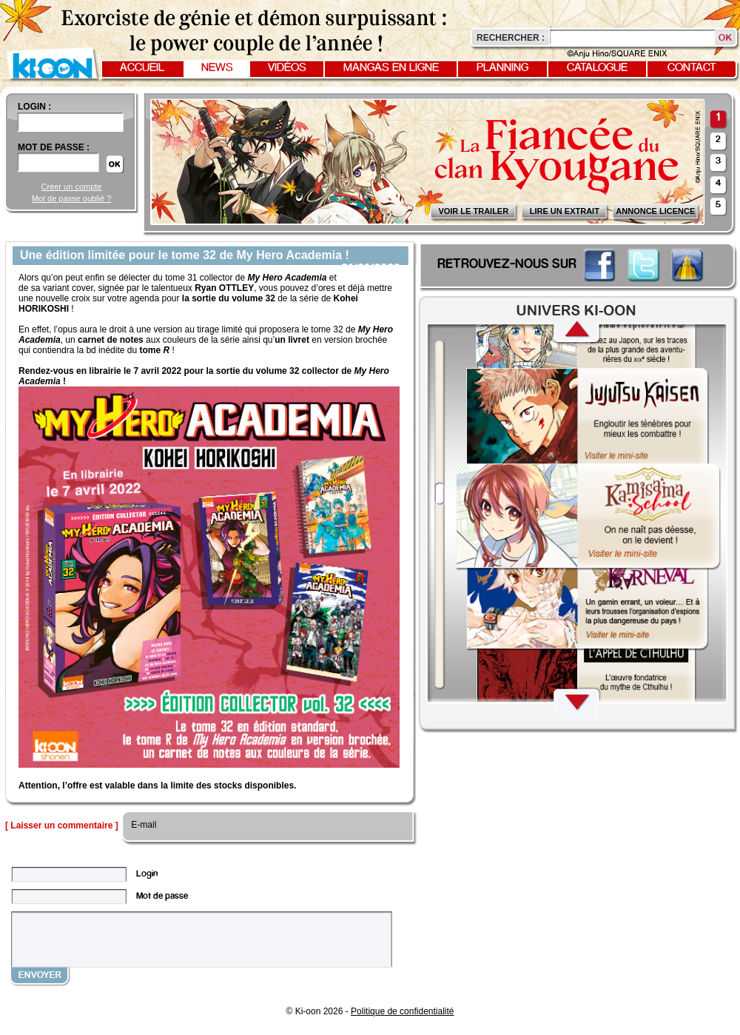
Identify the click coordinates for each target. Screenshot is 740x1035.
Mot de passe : (54, 147)
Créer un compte (71, 186)
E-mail (142, 825)
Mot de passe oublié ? (72, 198)
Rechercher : (511, 38)
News (217, 68)
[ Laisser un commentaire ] (61, 825)
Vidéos (287, 68)
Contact (691, 68)
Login (147, 874)
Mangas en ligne (391, 68)
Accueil (142, 68)
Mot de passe (162, 896)
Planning (502, 68)
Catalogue (597, 68)
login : (34, 106)
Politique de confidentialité (402, 1011)
